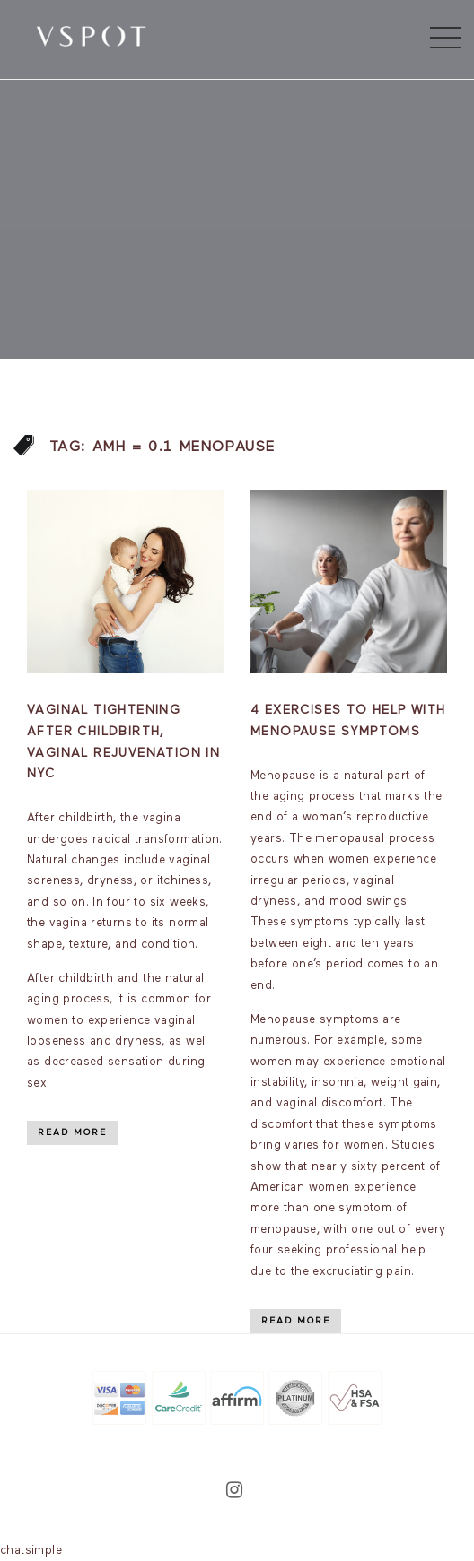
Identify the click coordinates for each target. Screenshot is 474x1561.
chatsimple (31, 1551)
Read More (72, 1132)
